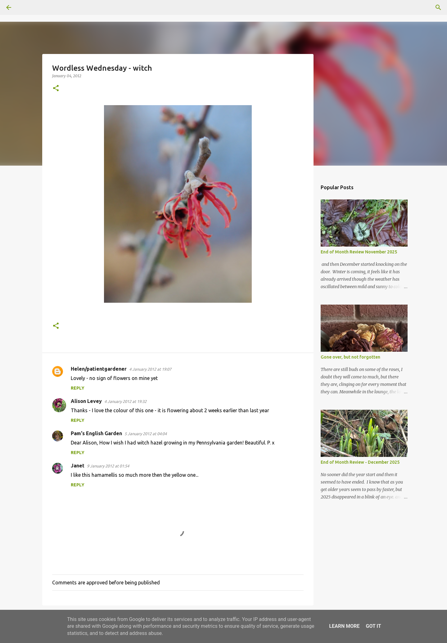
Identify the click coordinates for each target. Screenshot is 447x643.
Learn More (344, 626)
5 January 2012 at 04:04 (145, 433)
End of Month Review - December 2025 (360, 462)
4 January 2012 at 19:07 (150, 369)
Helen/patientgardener (99, 369)
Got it (373, 626)
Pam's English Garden (96, 433)
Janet (77, 465)
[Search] (26, 7)
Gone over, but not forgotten (350, 357)
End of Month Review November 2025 (359, 251)
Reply (77, 388)
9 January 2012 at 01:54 (108, 466)
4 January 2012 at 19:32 (125, 401)
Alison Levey (86, 401)
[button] (56, 88)
